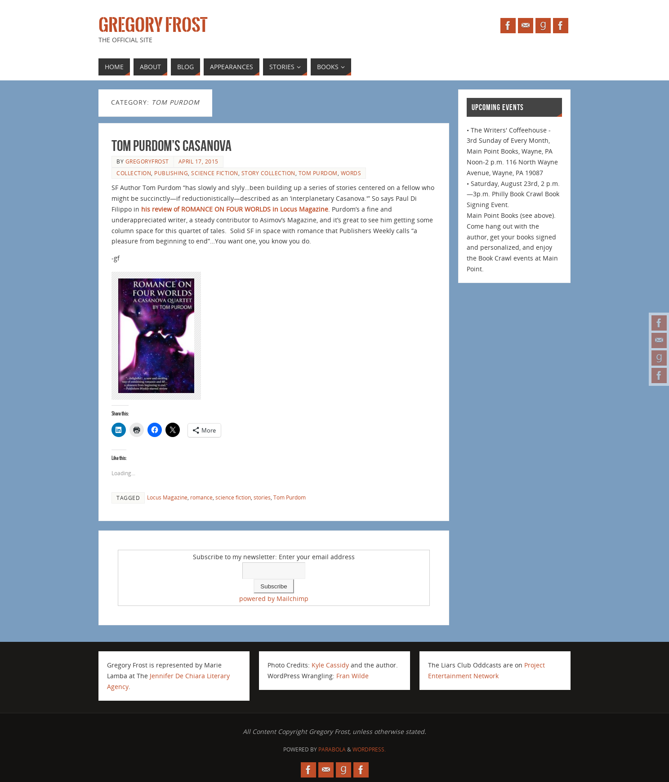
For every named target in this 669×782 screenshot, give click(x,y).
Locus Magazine (167, 497)
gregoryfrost (147, 161)
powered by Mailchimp (273, 598)
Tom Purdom (318, 173)
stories (262, 497)
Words (351, 173)
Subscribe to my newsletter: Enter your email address (274, 556)
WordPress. (369, 749)
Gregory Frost (152, 25)
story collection (268, 173)
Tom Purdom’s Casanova (172, 145)
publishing (171, 173)
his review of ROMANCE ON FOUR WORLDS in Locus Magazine (233, 209)
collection (133, 173)
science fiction (214, 173)
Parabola (332, 749)
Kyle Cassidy (330, 665)
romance (201, 497)
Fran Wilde (352, 676)
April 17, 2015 (198, 161)
